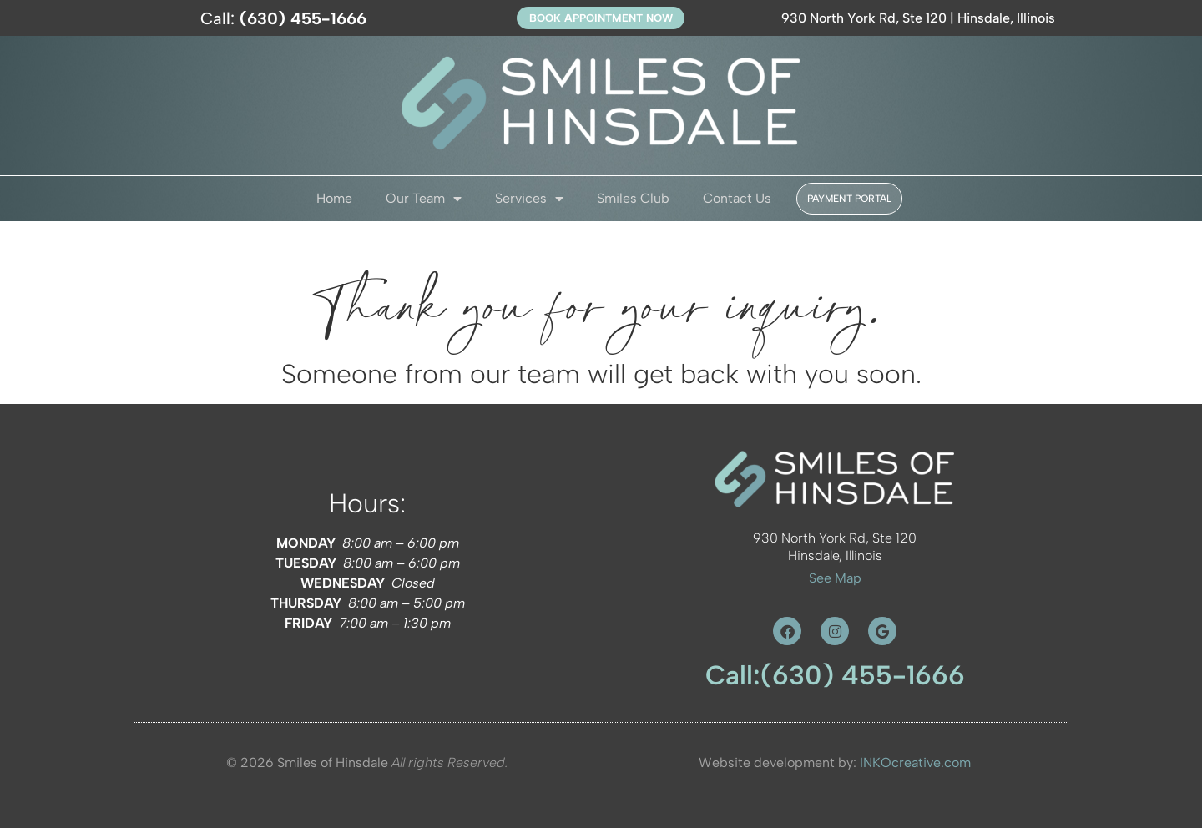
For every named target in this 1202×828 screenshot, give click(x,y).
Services (529, 199)
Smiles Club (633, 198)
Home (334, 198)
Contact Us (737, 198)
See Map (835, 578)
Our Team (424, 199)
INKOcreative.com (915, 762)
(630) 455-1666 (862, 675)
